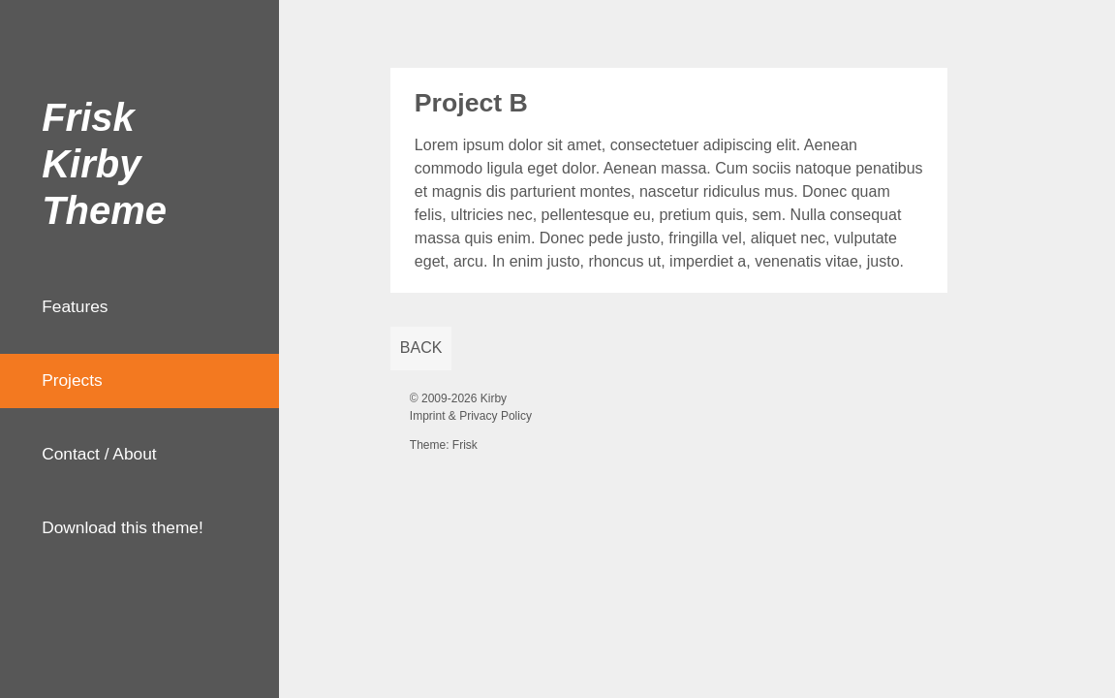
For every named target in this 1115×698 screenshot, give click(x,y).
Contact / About (99, 453)
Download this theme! (122, 527)
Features (75, 306)
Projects (72, 380)
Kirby (493, 398)
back (421, 347)
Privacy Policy (495, 416)
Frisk (465, 445)
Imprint (428, 416)
